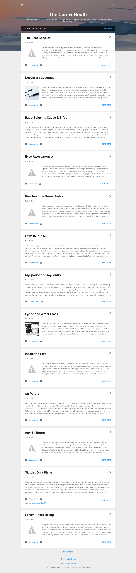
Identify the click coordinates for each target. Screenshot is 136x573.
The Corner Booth (68, 14)
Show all (108, 28)
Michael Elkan (72, 563)
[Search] (114, 6)
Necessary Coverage (39, 77)
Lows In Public (35, 236)
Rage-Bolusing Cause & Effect (46, 117)
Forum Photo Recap (39, 515)
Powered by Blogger (68, 559)
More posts (68, 552)
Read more (106, 65)
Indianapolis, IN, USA (39, 503)
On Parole (32, 393)
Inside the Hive (35, 354)
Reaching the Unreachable (44, 196)
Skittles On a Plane (38, 472)
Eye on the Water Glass (41, 314)
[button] (109, 37)
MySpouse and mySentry (43, 275)
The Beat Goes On (38, 38)
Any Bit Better (35, 432)
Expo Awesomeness (39, 156)
